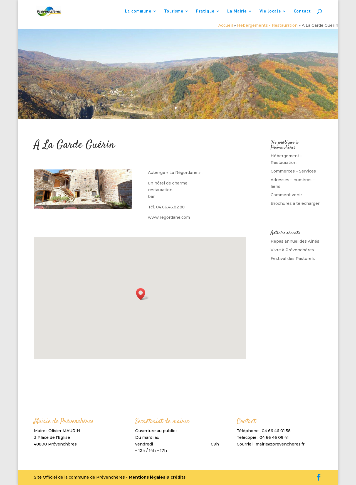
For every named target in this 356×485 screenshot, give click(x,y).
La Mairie (237, 11)
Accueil (225, 25)
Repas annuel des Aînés (295, 241)
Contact (302, 11)
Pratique (205, 11)
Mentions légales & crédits (157, 477)
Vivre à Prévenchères (292, 249)
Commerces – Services (293, 171)
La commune (138, 11)
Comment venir (286, 194)
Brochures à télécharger (295, 203)
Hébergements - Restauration (267, 25)
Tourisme (173, 11)
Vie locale (270, 11)
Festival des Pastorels (293, 258)
